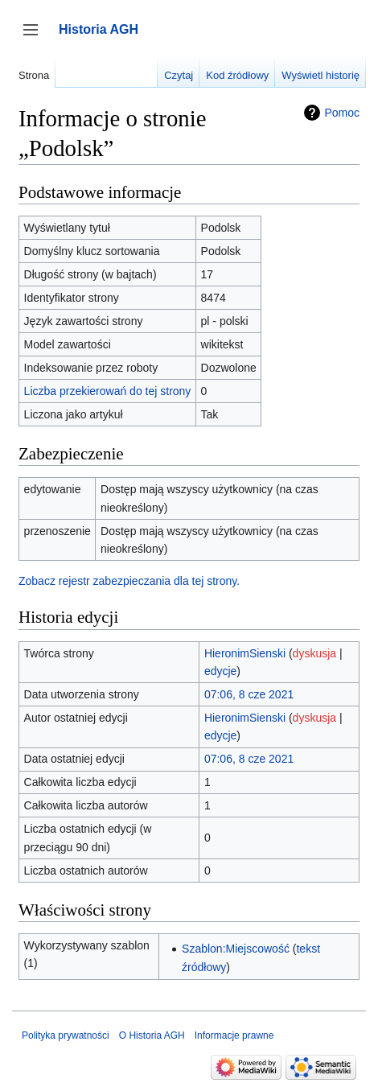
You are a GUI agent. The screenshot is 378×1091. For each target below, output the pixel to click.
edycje (220, 671)
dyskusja (314, 653)
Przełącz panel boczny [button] (36, 37)
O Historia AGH (152, 1035)
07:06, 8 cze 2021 (249, 694)
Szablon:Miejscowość (236, 948)
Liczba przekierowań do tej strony (107, 391)
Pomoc (342, 112)
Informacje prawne (234, 1035)
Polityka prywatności (65, 1035)
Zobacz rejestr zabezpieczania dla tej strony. (129, 580)
